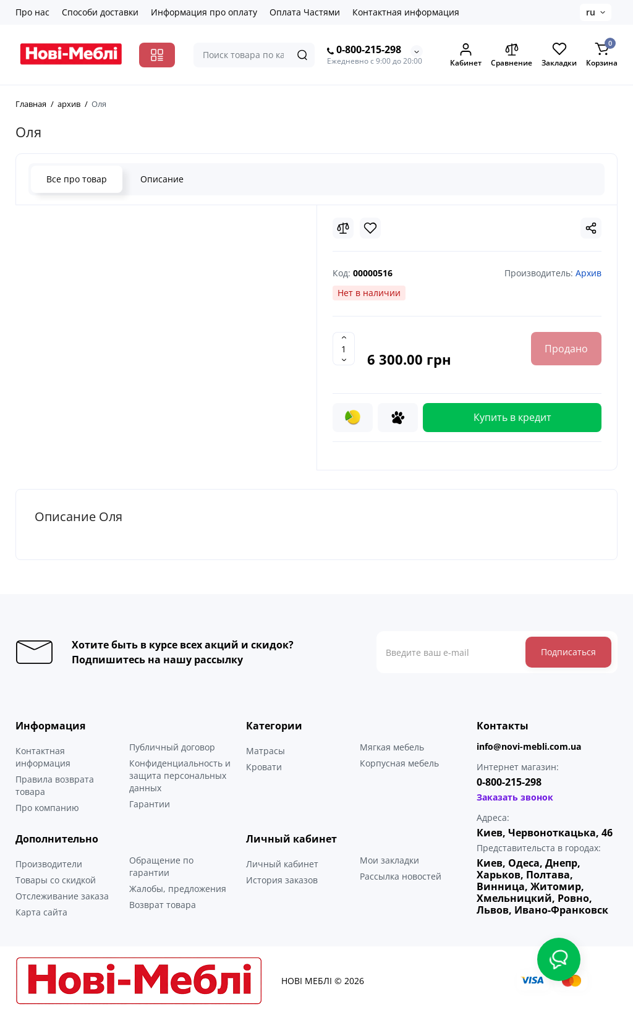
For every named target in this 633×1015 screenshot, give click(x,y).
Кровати (264, 767)
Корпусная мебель (399, 763)
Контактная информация (405, 12)
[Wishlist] (370, 228)
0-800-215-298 (364, 50)
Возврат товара (162, 905)
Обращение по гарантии (161, 866)
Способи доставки (100, 12)
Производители (48, 864)
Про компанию (47, 807)
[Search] (302, 55)
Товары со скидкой (55, 880)
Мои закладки (389, 860)
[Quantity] (344, 348)
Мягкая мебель (392, 747)
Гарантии (149, 804)
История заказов (282, 880)
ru (590, 12)
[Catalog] (157, 55)
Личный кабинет (282, 864)
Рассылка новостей (400, 876)
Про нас (32, 12)
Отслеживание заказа (62, 896)
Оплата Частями (305, 12)
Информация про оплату (204, 12)
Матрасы (265, 751)
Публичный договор (172, 747)
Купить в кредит (512, 417)
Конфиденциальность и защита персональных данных (180, 775)
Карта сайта (41, 912)
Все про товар (76, 179)
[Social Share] (590, 228)
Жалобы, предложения (177, 888)
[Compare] (343, 228)
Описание (162, 179)
